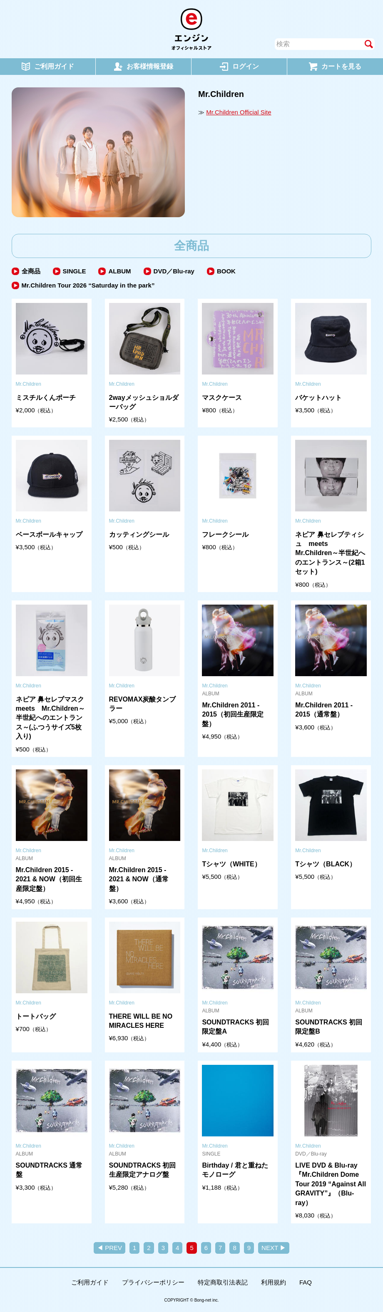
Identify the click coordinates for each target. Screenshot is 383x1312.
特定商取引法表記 (223, 1282)
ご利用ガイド (90, 1282)
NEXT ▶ (273, 1247)
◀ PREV (109, 1247)
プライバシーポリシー (153, 1282)
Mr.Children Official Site (238, 112)
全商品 (31, 271)
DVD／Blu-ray (174, 271)
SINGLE (74, 271)
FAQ (305, 1282)
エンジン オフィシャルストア (191, 29)
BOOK (226, 271)
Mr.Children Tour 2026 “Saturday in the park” (88, 285)
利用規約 (273, 1282)
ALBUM (119, 271)
